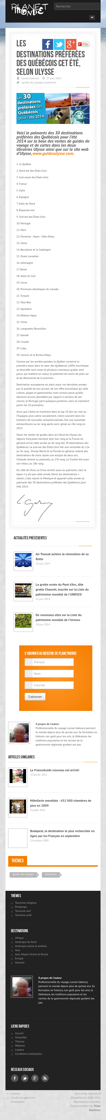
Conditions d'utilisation (28, 1054)
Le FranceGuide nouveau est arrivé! (54, 770)
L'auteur (19, 1049)
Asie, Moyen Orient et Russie (31, 954)
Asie (17, 950)
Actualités (21, 1037)
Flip (83, 44)
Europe (19, 958)
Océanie (19, 962)
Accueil (19, 1033)
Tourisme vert (23, 911)
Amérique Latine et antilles (31, 946)
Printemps (21, 907)
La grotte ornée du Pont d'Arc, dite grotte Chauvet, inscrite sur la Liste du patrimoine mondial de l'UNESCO (62, 589)
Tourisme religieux (26, 902)
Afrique (19, 938)
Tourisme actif (23, 915)
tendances (50, 82)
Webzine (20, 1045)
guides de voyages (32, 82)
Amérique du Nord (25, 942)
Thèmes (18, 860)
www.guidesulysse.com (53, 153)
